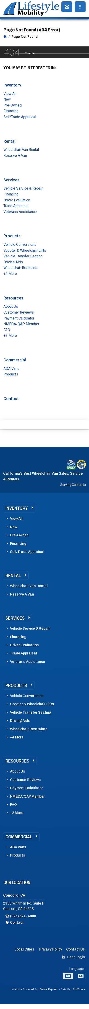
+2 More (10, 335)
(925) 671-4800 (23, 916)
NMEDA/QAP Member (21, 324)
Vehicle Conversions (19, 244)
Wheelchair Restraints (20, 268)
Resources (13, 298)
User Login (73, 957)
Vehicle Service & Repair (23, 188)
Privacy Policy (50, 949)
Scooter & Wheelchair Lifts (24, 250)
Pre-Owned (12, 105)
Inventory (12, 85)
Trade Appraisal (15, 206)
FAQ (6, 330)
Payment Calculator (18, 318)
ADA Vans (11, 368)
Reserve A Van (15, 155)
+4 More (10, 273)
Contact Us (75, 949)
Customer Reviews (18, 312)
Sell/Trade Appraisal (19, 117)
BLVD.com (79, 989)
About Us (10, 306)
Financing (10, 111)
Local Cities (24, 949)
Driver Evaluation (16, 200)
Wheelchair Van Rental (21, 149)
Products (12, 235)
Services (11, 179)
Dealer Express (49, 989)
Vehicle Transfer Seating (22, 256)
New (7, 99)
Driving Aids (13, 262)
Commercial (14, 359)
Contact (11, 398)
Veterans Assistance (20, 212)
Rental (9, 141)
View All (9, 93)
